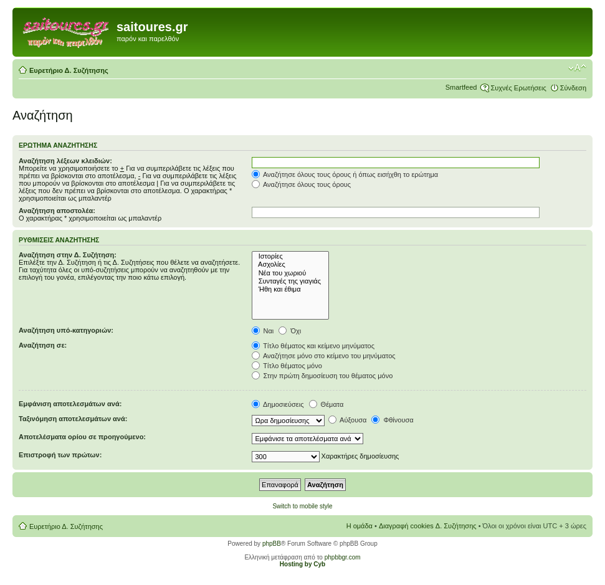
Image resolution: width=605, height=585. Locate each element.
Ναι (263, 331)
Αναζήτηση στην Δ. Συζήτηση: (68, 255)
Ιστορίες (290, 256)
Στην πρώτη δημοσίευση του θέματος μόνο (322, 375)
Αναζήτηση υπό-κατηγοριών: (66, 330)
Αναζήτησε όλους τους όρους (301, 184)
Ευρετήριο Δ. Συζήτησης (68, 70)
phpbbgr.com (343, 557)
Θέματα (326, 404)
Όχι (290, 331)
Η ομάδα (359, 526)
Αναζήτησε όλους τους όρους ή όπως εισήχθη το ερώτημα (345, 174)
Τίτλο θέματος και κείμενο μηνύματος (313, 346)
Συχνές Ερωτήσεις (518, 88)
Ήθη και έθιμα (290, 289)
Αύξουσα (347, 420)
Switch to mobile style (302, 506)
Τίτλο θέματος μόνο (287, 365)
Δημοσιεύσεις (278, 404)
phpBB (271, 543)
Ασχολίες (290, 264)
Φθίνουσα (392, 420)
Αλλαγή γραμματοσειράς (577, 68)
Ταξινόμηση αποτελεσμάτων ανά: (73, 418)
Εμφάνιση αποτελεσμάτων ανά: (70, 403)
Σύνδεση (573, 88)
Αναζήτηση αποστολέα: (57, 210)
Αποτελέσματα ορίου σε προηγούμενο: (82, 436)
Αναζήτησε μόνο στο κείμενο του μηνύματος (324, 355)
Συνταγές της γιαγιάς (290, 281)
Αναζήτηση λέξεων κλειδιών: (65, 160)
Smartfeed (461, 87)
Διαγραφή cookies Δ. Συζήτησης (428, 526)
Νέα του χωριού (290, 273)
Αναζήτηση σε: (43, 345)
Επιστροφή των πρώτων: (60, 455)
